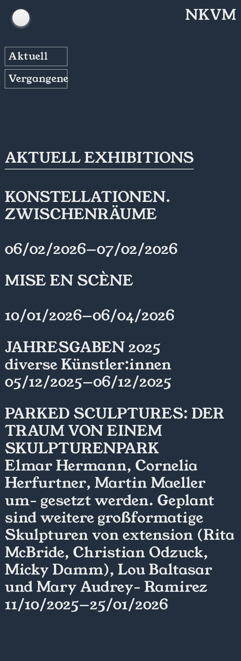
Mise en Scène (69, 281)
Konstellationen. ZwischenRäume (87, 206)
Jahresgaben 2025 (83, 347)
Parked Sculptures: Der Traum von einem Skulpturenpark (114, 431)
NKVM (210, 15)
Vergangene (37, 78)
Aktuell (28, 56)
